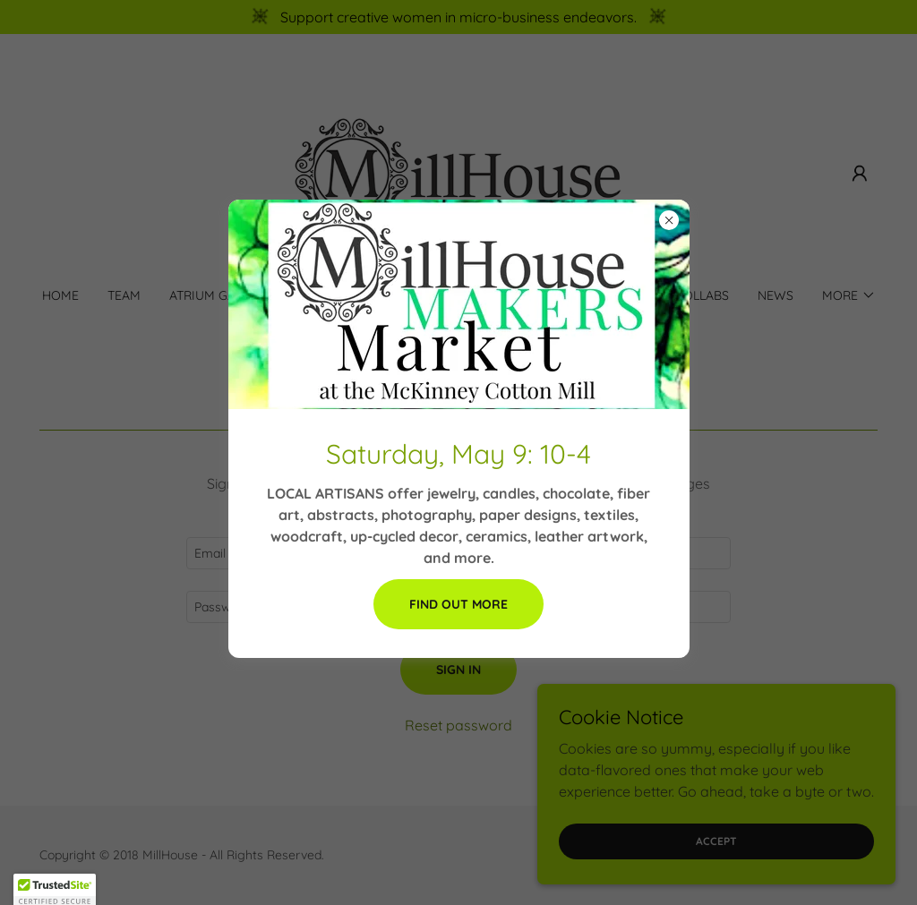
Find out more (458, 604)
